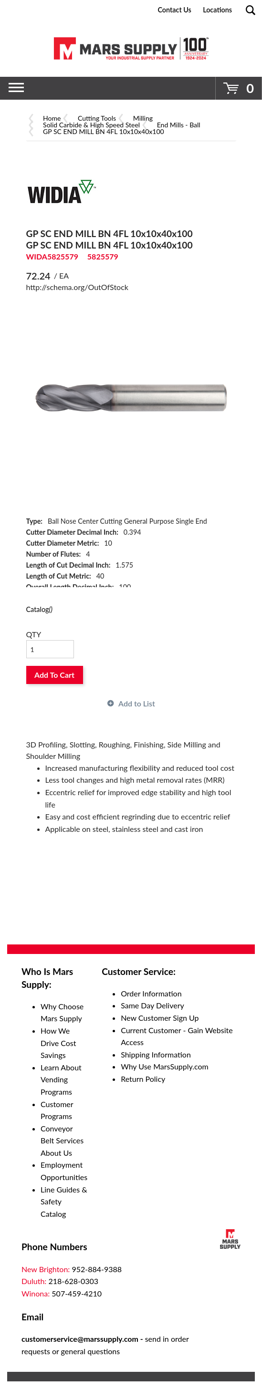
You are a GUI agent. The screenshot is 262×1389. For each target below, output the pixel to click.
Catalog (39, 609)
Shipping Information (156, 1054)
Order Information (151, 993)
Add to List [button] (136, 703)
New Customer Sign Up (160, 1017)
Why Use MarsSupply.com (165, 1066)
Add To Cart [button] (54, 674)
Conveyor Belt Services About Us (62, 1140)
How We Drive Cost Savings (58, 1042)
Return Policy (143, 1078)
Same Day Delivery (152, 1005)
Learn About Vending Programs (61, 1079)
